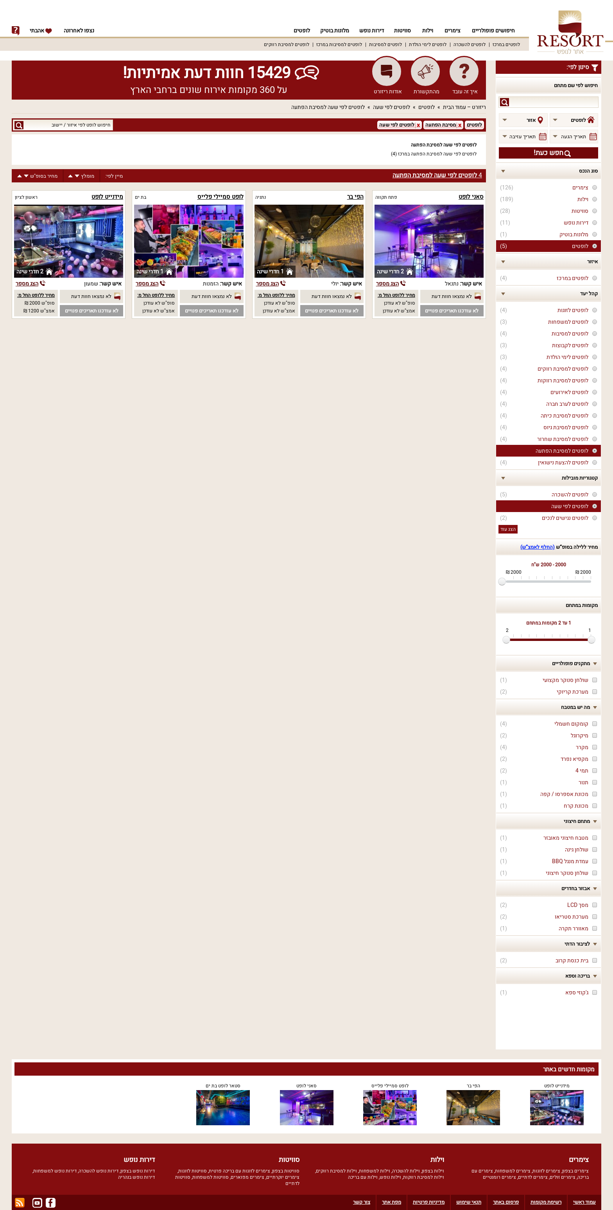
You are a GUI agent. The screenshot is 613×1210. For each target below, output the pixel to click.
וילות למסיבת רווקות (423, 1177)
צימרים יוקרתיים (282, 1177)
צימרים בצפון (575, 1170)
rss (20, 1203)
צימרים (453, 31)
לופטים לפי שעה (391, 107)
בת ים (140, 197)
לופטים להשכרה (469, 44)
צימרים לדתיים (533, 1177)
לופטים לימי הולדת (427, 44)
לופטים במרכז (506, 44)
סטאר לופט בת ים (223, 1085)
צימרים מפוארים (247, 1177)
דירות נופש (370, 31)
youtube (37, 1203)
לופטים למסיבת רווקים (286, 44)
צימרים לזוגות (546, 1170)
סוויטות (402, 31)
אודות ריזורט (388, 91)
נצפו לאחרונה (79, 31)
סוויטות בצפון (285, 1170)
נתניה (260, 197)
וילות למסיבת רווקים (336, 1170)
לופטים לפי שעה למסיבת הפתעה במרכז (437, 153)
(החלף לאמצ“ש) (537, 547)
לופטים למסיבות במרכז (339, 44)
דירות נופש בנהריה (136, 1177)
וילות (427, 31)
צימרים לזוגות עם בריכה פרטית (239, 1170)
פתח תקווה (386, 197)
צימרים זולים (562, 1177)
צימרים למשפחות (513, 1170)
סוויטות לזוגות (192, 1170)
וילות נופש (390, 1177)
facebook (51, 1203)
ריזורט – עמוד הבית (464, 107)
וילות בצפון (433, 1170)
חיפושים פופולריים (493, 31)
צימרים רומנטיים (499, 1177)
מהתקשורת (426, 91)
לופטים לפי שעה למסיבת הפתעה (328, 107)
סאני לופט (471, 197)
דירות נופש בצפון (137, 1170)
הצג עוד (508, 529)
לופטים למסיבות (385, 44)
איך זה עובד (465, 91)
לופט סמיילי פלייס (220, 197)
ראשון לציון (26, 197)
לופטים (298, 31)
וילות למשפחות (374, 1170)
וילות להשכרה (406, 1170)
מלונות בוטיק (332, 31)
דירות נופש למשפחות (55, 1170)
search (504, 102)
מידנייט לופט (107, 197)
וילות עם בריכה (363, 1177)
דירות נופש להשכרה (98, 1170)
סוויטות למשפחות (210, 1177)
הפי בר (355, 197)
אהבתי (41, 31)
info (16, 31)
